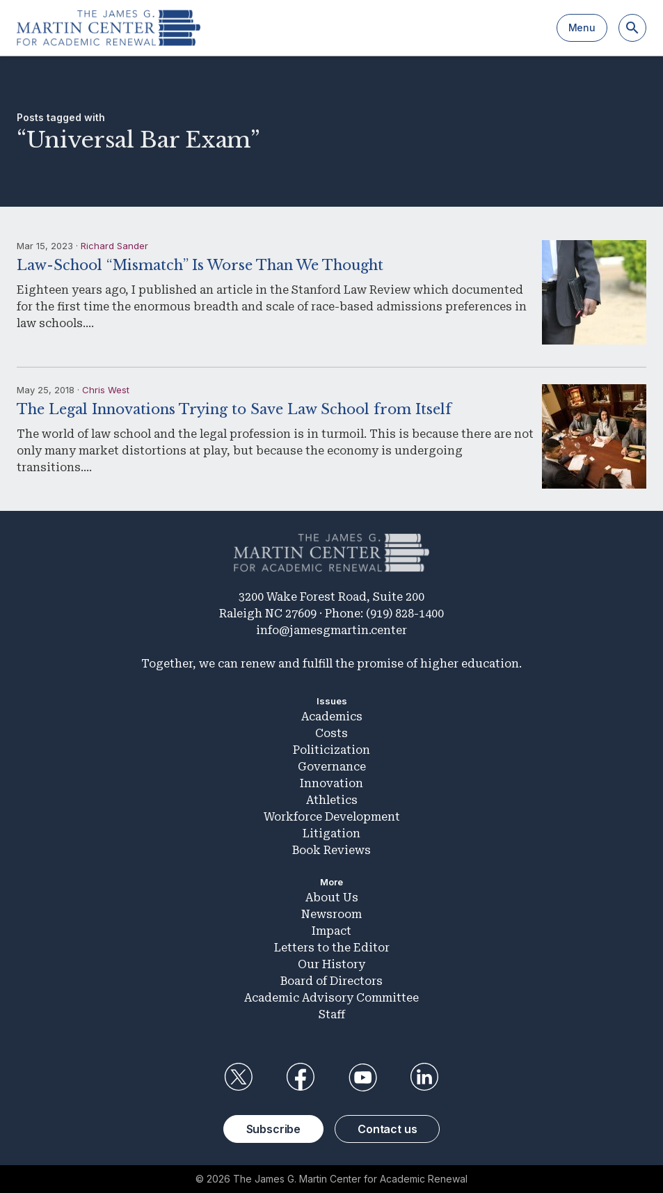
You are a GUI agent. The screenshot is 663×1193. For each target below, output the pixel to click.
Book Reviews (331, 850)
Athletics (332, 800)
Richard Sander (114, 245)
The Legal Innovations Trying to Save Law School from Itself (234, 409)
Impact (331, 931)
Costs (331, 733)
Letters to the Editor (332, 947)
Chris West (105, 389)
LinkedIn (424, 1077)
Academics (331, 716)
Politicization (331, 750)
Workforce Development (332, 816)
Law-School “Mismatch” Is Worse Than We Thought (200, 265)
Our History (331, 964)
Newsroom (331, 914)
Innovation (331, 783)
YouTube (362, 1077)
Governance (332, 766)
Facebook (300, 1077)
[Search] (632, 28)
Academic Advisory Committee (331, 997)
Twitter (238, 1077)
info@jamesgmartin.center (331, 630)
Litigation (331, 833)
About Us (331, 897)
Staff (332, 1014)
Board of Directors (331, 981)
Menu (582, 27)
